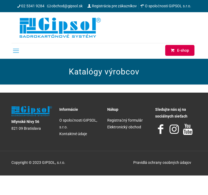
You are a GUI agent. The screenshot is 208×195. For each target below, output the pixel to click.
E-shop (180, 50)
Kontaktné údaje (73, 134)
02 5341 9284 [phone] (32, 6)
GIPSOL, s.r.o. (53, 162)
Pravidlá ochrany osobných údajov (162, 162)
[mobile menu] (16, 51)
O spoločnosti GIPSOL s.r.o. (165, 6)
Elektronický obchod (124, 127)
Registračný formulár (125, 120)
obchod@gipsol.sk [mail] (67, 6)
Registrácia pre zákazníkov (112, 6)
